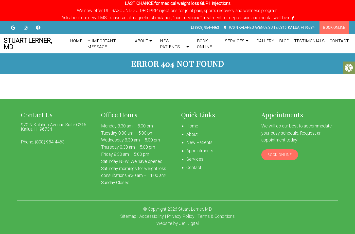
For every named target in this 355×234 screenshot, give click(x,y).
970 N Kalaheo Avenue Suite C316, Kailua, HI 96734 (271, 28)
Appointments (199, 150)
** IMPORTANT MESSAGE (101, 43)
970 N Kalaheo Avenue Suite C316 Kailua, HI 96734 (53, 127)
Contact (339, 40)
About (141, 40)
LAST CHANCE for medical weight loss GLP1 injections (178, 3)
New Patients (170, 43)
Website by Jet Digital (177, 223)
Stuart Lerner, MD (28, 43)
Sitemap (128, 216)
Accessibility (151, 216)
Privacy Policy (181, 216)
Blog (284, 40)
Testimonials (309, 40)
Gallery (265, 40)
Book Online (334, 28)
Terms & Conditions (216, 216)
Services (235, 40)
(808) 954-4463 (207, 28)
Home (76, 40)
